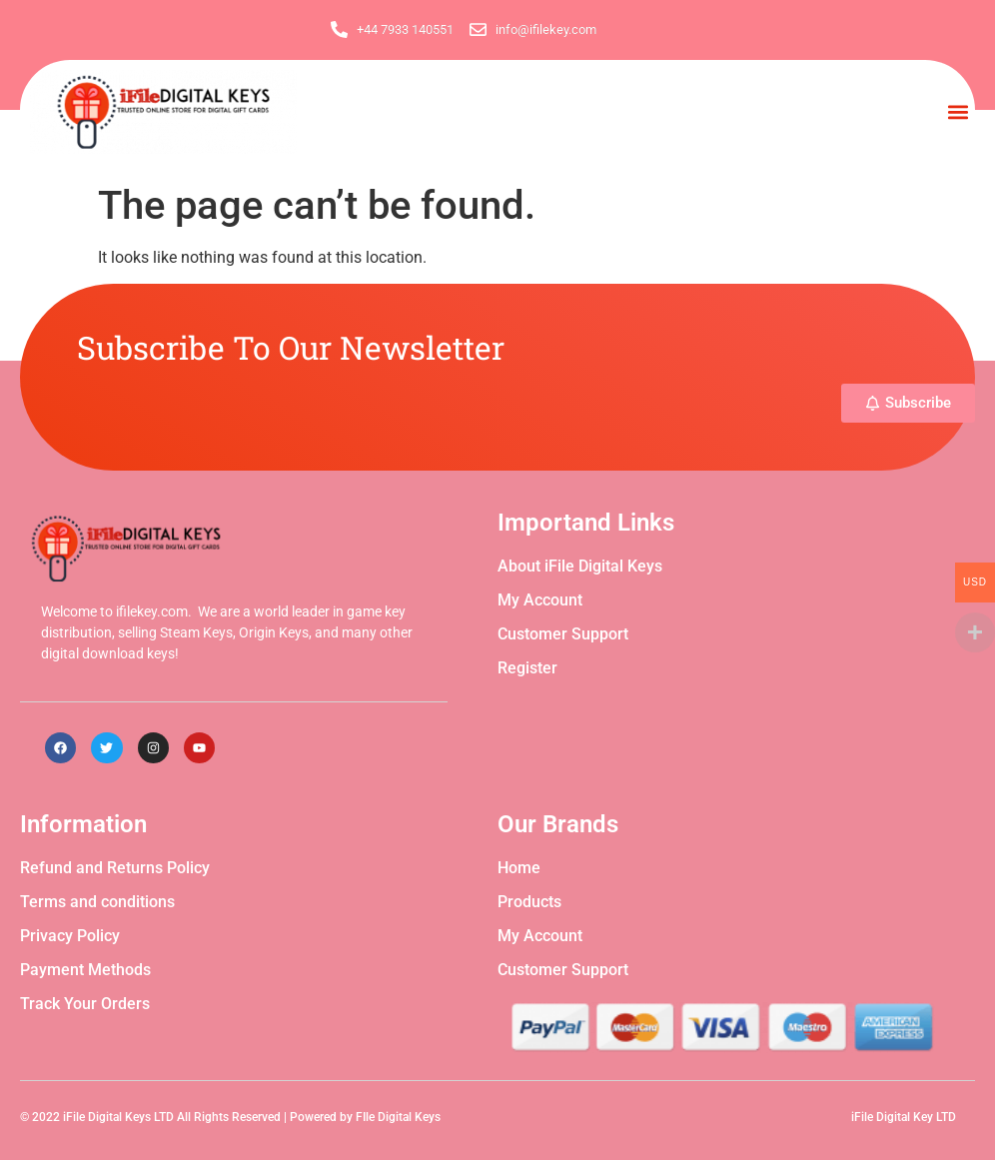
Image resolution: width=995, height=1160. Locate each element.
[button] (958, 111)
